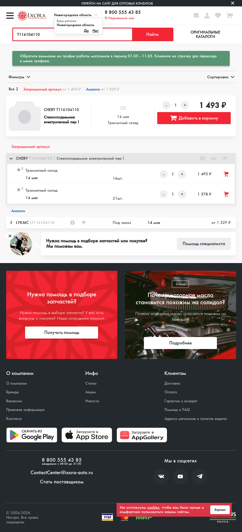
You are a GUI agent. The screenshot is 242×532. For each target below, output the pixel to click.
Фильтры (18, 77)
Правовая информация (25, 410)
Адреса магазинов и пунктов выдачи (195, 419)
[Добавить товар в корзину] (226, 174)
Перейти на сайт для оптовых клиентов (117, 3)
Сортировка (220, 77)
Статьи (91, 383)
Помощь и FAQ (177, 410)
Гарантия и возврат (180, 401)
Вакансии (14, 401)
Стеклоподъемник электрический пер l (61, 119)
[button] (121, 158)
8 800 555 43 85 (123, 12)
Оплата (170, 392)
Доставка (172, 383)
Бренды (12, 392)
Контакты (14, 419)
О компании (16, 383)
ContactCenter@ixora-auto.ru (61, 473)
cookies (153, 507)
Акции (90, 392)
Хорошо (220, 509)
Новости (92, 401)
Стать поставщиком (61, 482)
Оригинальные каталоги (205, 34)
